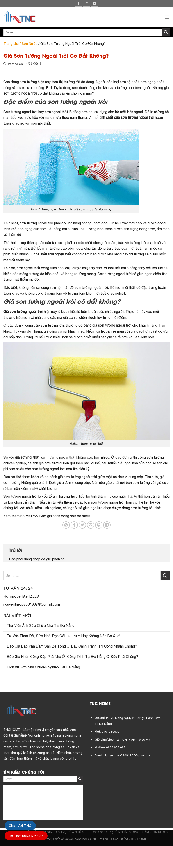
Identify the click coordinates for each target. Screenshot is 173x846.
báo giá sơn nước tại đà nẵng (89, 209)
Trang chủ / (12, 44)
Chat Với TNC (20, 826)
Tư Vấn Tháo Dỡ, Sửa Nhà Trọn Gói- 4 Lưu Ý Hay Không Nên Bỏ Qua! (63, 636)
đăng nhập (32, 559)
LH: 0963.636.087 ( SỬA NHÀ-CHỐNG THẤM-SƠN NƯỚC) (128, 832)
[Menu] (167, 17)
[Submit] (166, 32)
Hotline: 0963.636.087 (26, 836)
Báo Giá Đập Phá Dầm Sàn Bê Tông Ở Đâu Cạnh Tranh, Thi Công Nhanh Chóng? (72, 646)
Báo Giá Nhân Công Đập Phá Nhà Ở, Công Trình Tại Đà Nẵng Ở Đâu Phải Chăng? (72, 656)
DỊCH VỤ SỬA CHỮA (69, 832)
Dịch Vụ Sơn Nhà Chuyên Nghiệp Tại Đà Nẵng (43, 667)
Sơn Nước (29, 44)
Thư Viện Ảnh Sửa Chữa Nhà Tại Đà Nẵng (40, 625)
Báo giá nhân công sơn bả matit (64, 516)
